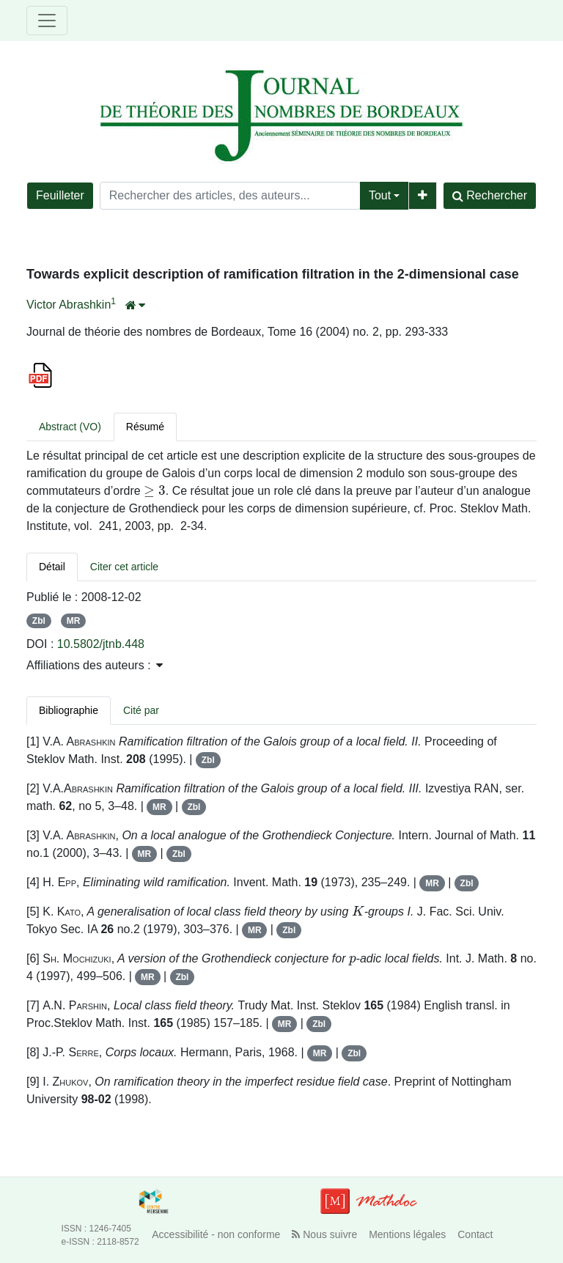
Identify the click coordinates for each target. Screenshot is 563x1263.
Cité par (141, 710)
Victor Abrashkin (68, 304)
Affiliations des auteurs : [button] (94, 665)
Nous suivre (324, 1234)
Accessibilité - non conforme (216, 1234)
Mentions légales (407, 1234)
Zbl (38, 621)
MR (74, 621)
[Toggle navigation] (46, 20)
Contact (475, 1234)
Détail (52, 566)
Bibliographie (68, 710)
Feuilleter (60, 195)
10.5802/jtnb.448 (100, 644)
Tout (380, 195)
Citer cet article (124, 566)
